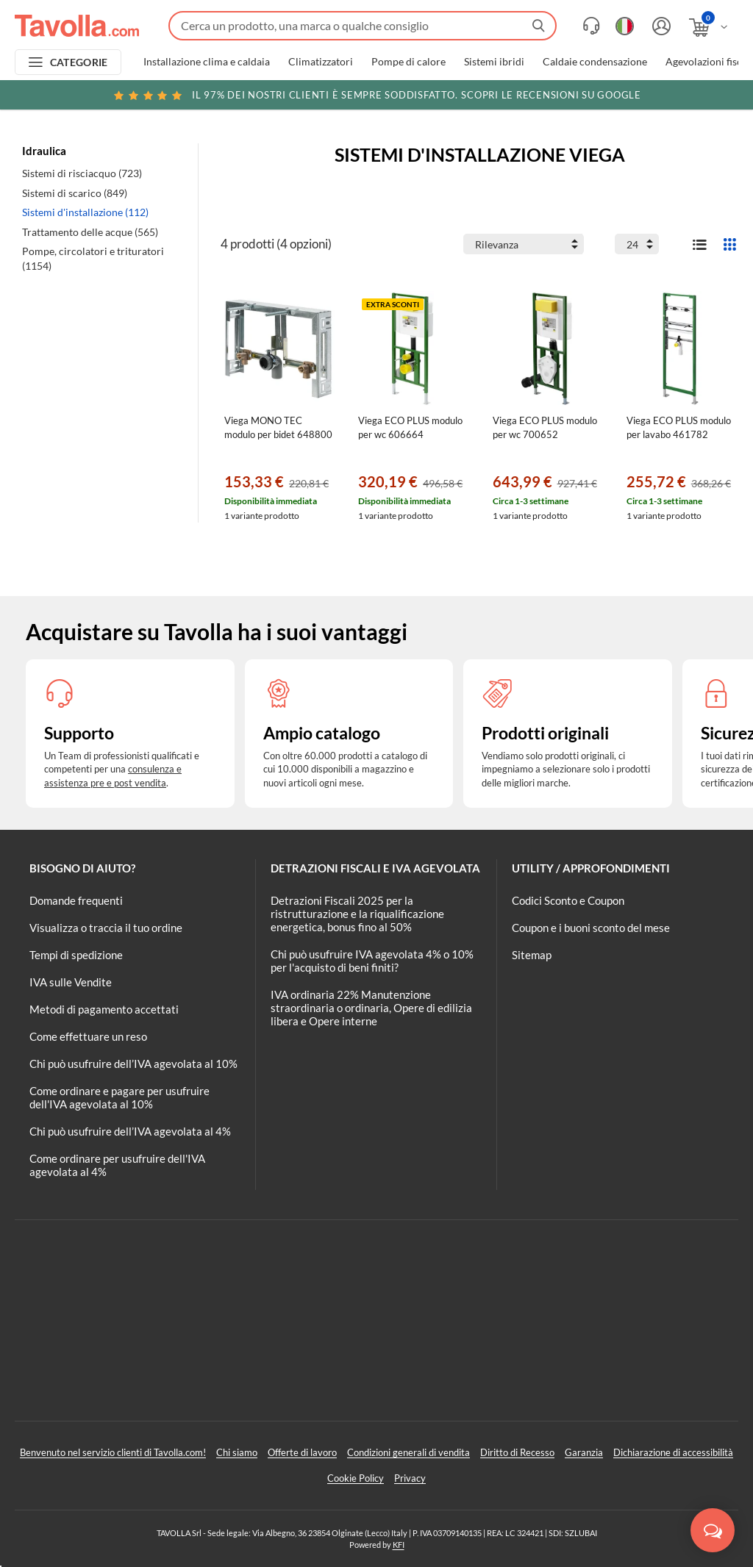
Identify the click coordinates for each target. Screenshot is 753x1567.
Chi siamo (236, 1452)
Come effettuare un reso (88, 1036)
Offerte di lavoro (302, 1452)
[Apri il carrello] (709, 27)
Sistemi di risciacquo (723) (82, 173)
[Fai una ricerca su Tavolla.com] (362, 25)
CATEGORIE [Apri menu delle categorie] (79, 62)
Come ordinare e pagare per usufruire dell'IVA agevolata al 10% (119, 1097)
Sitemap (532, 954)
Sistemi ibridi (494, 62)
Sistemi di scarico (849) (74, 193)
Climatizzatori (320, 62)
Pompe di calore (408, 62)
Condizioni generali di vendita (408, 1452)
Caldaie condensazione (595, 62)
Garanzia (584, 1452)
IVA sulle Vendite (70, 982)
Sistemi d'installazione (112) (85, 212)
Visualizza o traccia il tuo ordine (105, 927)
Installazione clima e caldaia (206, 62)
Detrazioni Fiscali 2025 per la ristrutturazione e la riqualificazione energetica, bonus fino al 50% (357, 913)
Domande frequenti (76, 900)
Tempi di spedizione (76, 954)
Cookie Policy (355, 1478)
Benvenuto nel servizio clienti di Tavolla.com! (113, 1452)
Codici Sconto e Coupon (568, 900)
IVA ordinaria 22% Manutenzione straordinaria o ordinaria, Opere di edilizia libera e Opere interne (371, 1008)
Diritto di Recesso (517, 1452)
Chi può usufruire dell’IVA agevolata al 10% (133, 1063)
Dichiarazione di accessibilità (673, 1452)
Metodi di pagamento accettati (104, 1009)
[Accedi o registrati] (660, 26)
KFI (398, 1544)
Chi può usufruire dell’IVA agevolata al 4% (130, 1131)
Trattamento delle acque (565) (90, 232)
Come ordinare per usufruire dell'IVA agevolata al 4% (117, 1165)
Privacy (410, 1478)
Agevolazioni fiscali (709, 62)
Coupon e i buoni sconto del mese (591, 927)
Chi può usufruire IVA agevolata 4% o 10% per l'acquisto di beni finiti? (372, 960)
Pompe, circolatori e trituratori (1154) (93, 258)
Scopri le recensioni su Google (376, 94)
